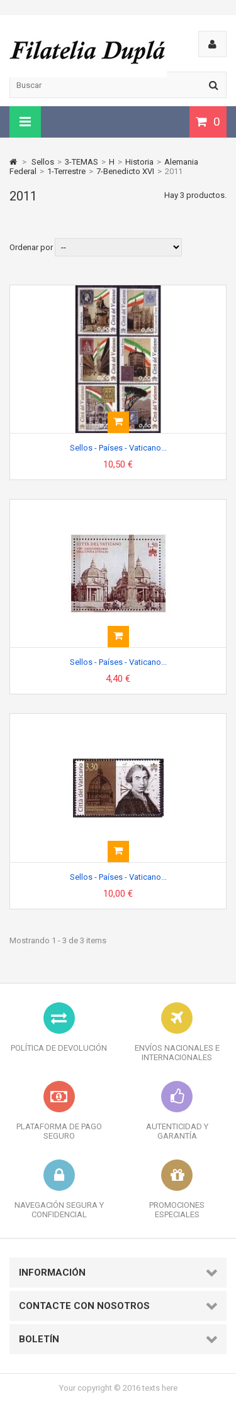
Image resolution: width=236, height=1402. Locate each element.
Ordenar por (31, 247)
